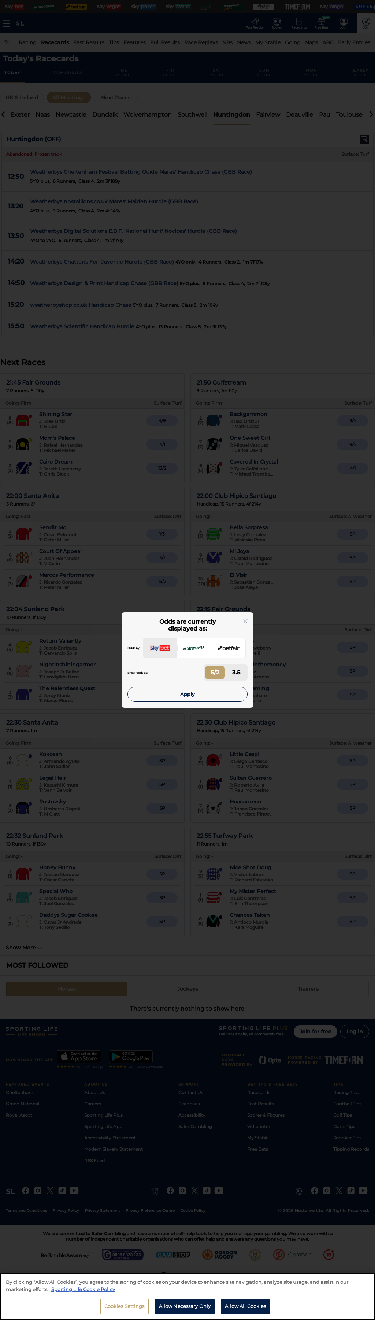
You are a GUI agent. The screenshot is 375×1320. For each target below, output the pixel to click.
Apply (187, 694)
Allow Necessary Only (185, 1310)
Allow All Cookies (245, 1310)
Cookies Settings (124, 1310)
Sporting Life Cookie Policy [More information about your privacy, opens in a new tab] (83, 1293)
